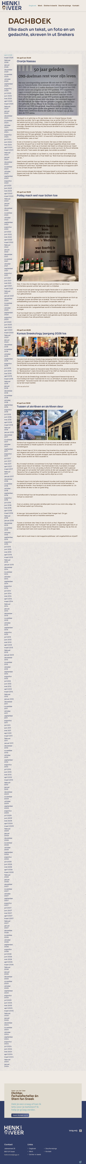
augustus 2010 (8, 766)
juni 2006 (8, 957)
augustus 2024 (8, 136)
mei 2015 (7, 552)
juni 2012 (7, 684)
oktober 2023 (7, 172)
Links (29, 1144)
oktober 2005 (7, 987)
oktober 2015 (7, 534)
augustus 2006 (8, 950)
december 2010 (8, 747)
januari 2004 (7, 1065)
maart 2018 (8, 425)
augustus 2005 (8, 997)
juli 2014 (7, 591)
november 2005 (8, 982)
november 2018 (8, 397)
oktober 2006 (7, 941)
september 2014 (8, 582)
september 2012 (8, 673)
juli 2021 (7, 278)
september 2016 (8, 494)
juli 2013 (7, 637)
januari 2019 (7, 387)
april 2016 (8, 511)
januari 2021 (9, 296)
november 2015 (8, 529)
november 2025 (8, 75)
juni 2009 (8, 818)
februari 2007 (7, 922)
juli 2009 (8, 816)
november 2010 (8, 752)
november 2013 (8, 619)
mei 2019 (7, 374)
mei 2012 (7, 686)
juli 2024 (7, 139)
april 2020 (8, 330)
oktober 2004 (7, 1033)
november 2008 (8, 844)
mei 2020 (8, 327)
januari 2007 (7, 927)
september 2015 (8, 538)
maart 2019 (8, 379)
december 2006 (8, 932)
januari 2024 (7, 158)
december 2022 (8, 209)
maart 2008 (8, 872)
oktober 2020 (7, 309)
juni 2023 (8, 188)
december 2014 (8, 568)
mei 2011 (7, 731)
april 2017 (8, 466)
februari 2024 (7, 154)
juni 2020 (8, 325)
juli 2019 (7, 368)
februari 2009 (7, 830)
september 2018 (8, 406)
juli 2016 (7, 503)
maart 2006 (8, 965)
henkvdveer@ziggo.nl (11, 1155)
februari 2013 (7, 651)
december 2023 (8, 163)
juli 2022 (7, 232)
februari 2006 (7, 968)
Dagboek (32, 1149)
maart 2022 (8, 242)
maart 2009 (9, 826)
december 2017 (8, 436)
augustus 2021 (8, 274)
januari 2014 (7, 610)
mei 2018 (7, 420)
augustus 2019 (8, 365)
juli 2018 (7, 414)
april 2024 (8, 147)
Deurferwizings (52, 1149)
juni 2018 (7, 417)
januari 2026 (7, 66)
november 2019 (8, 350)
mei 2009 (8, 821)
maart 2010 (8, 780)
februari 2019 (7, 382)
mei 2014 (7, 596)
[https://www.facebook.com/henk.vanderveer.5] (80, 1130)
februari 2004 (7, 1061)
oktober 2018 (7, 401)
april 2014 (8, 599)
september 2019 (8, 360)
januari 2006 (7, 973)
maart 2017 (8, 469)
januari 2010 (7, 788)
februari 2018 (7, 429)
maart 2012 (8, 692)
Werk (31, 1152)
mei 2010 (8, 775)
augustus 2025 (8, 90)
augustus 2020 (8, 318)
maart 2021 (8, 289)
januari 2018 (9, 432)
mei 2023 (8, 191)
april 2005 (8, 1008)
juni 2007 (8, 911)
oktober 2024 (7, 126)
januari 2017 (9, 476)
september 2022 (8, 223)
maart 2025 (8, 104)
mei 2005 (8, 1006)
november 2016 (8, 485)
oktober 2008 (7, 849)
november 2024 (8, 122)
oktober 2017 (7, 445)
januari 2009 (7, 834)
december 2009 (8, 793)
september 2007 (8, 899)
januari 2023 (7, 205)
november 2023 (8, 168)
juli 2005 (7, 1000)
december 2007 (8, 885)
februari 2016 (7, 517)
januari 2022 (7, 251)
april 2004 (8, 1054)
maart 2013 (8, 648)
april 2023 (8, 194)
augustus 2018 (8, 411)
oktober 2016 (7, 489)
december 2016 (8, 480)
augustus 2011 (8, 722)
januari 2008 (7, 881)
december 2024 (8, 117)
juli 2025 (7, 93)
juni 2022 (8, 234)
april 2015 (8, 555)
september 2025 (8, 85)
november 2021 (8, 260)
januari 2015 (9, 565)
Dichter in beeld (35, 1155)
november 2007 (8, 890)
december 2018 (8, 392)
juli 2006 (7, 954)
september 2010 (8, 761)
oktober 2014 (7, 578)
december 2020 (8, 300)
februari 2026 (7, 61)
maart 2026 (8, 58)
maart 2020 (8, 333)
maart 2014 (8, 601)
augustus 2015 (8, 543)
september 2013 (8, 629)
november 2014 (8, 573)
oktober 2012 (7, 668)
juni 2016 (7, 505)
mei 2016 (7, 508)
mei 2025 (8, 99)
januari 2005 (7, 1019)
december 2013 (8, 614)
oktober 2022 (7, 219)
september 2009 (8, 807)
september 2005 (8, 992)
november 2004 (8, 1029)
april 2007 (8, 916)
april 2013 (8, 645)
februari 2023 (7, 200)
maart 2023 (8, 196)
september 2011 (8, 717)
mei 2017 (7, 464)
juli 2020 (7, 322)
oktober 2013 (7, 624)
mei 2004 (8, 1052)
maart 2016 (8, 513)
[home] (12, 5)
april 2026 (8, 55)
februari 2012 (7, 695)
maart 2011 (8, 736)
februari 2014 (7, 605)
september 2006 (8, 946)
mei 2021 (7, 283)
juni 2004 (8, 1049)
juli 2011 (7, 725)
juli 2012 (7, 681)
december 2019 (8, 346)
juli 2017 (7, 459)
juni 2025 (8, 96)
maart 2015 (8, 557)
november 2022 (8, 214)
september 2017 (8, 450)
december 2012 (8, 659)
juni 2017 (7, 461)
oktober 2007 (7, 895)
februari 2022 (7, 246)
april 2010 (8, 777)
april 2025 (8, 101)
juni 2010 (8, 772)
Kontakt (49, 1152)
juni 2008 (8, 864)
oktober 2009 (7, 802)
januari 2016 (9, 521)
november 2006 (8, 936)
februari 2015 (7, 561)
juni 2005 (8, 1003)
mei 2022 (8, 237)
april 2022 (8, 240)
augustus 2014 (8, 587)
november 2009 (8, 798)
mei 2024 (8, 145)
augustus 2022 (8, 228)
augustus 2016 (8, 499)
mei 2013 (7, 642)
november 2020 (8, 304)
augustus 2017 (8, 455)
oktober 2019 (7, 355)
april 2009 (8, 823)
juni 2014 (7, 593)
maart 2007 (8, 918)
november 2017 (8, 441)
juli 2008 (7, 862)
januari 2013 (9, 655)
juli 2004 (8, 1046)
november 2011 (8, 707)
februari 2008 (7, 876)
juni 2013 (7, 640)
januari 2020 (7, 341)
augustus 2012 (8, 677)
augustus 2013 (8, 633)
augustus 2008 (8, 858)
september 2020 (8, 314)
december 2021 (8, 255)
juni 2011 (7, 728)
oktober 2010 (7, 756)
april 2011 (7, 733)
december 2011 (8, 703)
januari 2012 (9, 699)
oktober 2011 (7, 712)
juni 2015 (7, 549)
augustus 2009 (8, 812)
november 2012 (8, 663)
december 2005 (8, 978)
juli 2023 (7, 186)
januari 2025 (7, 112)
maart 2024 (8, 150)
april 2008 (8, 870)
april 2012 (8, 689)
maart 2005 (8, 1011)
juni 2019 (7, 371)
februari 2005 (7, 1014)
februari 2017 (7, 473)
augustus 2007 (8, 904)
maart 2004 (9, 1057)
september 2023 (8, 177)
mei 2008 (8, 867)
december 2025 (8, 71)
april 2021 (8, 286)
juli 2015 (7, 547)
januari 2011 (8, 743)
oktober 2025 (7, 80)
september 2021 (8, 270)
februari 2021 (7, 292)
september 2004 (8, 1038)
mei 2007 (8, 913)
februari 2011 (7, 739)
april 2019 (8, 376)
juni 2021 (7, 281)
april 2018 (8, 422)
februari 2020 (7, 336)
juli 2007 (7, 908)
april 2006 (8, 962)
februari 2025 (7, 107)
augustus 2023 (8, 182)
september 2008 (8, 853)
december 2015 (8, 524)
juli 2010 (7, 769)
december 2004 (8, 1024)
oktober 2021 (7, 265)
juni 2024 (8, 142)
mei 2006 (8, 959)
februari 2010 (7, 784)
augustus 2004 (8, 1043)
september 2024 (8, 131)
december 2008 (8, 839)
